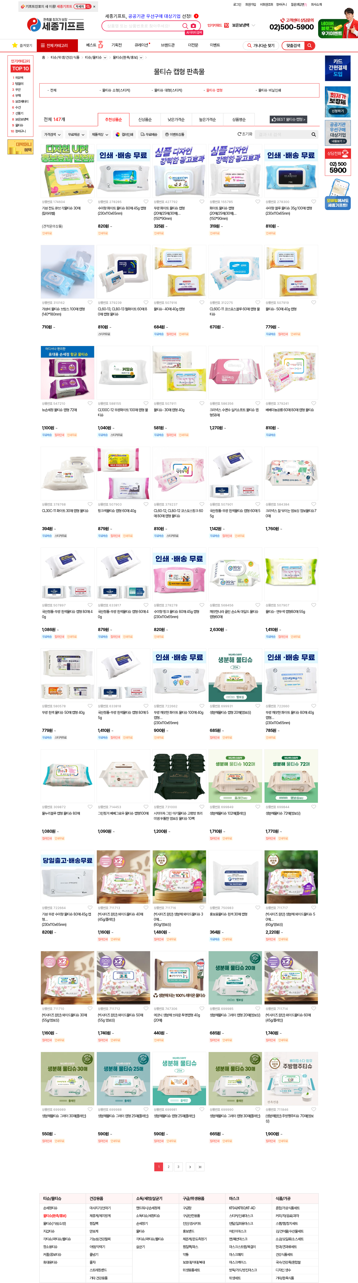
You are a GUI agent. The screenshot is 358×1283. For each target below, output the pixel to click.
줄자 (92, 1262)
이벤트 (215, 45)
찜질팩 (94, 1223)
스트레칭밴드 (98, 1270)
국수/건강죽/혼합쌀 (288, 1262)
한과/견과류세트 (286, 1247)
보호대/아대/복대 (194, 1262)
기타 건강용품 (98, 1278)
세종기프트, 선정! (152, 16)
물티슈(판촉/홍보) (54, 1216)
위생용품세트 (191, 1270)
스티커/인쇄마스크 (241, 1216)
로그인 (237, 4)
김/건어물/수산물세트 (289, 1231)
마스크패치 (236, 1254)
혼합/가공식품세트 (287, 1208)
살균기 (140, 1247)
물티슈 (140, 1231)
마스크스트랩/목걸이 (242, 1247)
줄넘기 (94, 1254)
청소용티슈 (50, 1247)
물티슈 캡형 (214, 90)
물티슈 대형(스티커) (168, 90)
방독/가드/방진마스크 (243, 1270)
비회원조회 (266, 4)
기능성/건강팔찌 (100, 1239)
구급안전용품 (191, 1216)
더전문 (193, 45)
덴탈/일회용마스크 (241, 1223)
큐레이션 (141, 45)
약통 (185, 1254)
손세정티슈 (50, 1208)
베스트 (94, 45)
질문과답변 (299, 4)
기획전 (117, 45)
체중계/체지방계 (100, 1216)
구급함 (187, 1208)
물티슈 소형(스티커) (116, 90)
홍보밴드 (188, 1231)
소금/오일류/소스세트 (289, 1239)
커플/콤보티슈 (52, 1254)
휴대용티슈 (50, 1262)
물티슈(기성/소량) (54, 1223)
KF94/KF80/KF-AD (242, 1208)
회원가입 (250, 4)
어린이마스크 (237, 1231)
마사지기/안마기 (100, 1208)
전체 (53, 90)
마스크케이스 (237, 1262)
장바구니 (281, 4)
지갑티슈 (49, 1231)
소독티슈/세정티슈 (148, 1216)
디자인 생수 (283, 1270)
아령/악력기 (97, 1247)
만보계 (94, 1231)
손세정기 (142, 1223)
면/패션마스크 (238, 1239)
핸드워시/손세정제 (148, 1208)
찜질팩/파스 (190, 1247)
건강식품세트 (284, 1254)
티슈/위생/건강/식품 (65, 57)
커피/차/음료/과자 (287, 1216)
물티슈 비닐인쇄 (269, 90)
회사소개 (316, 4)
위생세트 (234, 1278)
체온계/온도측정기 (195, 1239)
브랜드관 (167, 45)
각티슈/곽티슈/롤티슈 (57, 1239)
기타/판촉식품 (285, 1278)
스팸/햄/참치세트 (287, 1223)
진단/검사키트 (192, 1223)
